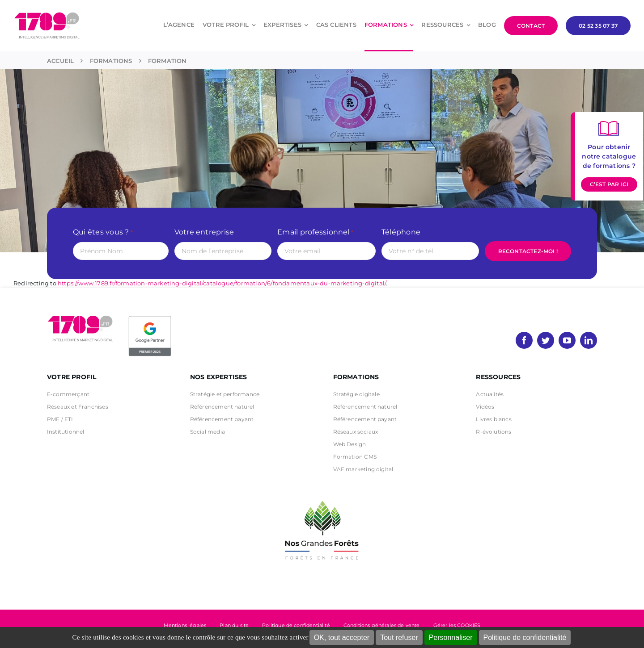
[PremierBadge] (149, 317)
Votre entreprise (204, 232)
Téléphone (400, 232)
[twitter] (545, 340)
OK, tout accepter (342, 637)
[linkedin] (588, 340)
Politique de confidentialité (525, 637)
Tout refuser (399, 637)
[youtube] (567, 340)
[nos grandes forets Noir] (322, 496)
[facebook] (524, 340)
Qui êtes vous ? (103, 232)
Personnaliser (451, 637)
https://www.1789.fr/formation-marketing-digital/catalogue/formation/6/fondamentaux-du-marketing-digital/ (222, 283)
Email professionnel (315, 232)
